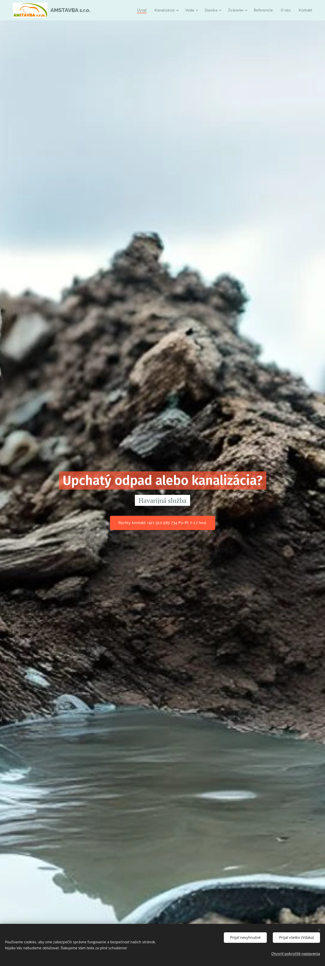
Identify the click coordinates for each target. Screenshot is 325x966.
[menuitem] (141, 10)
